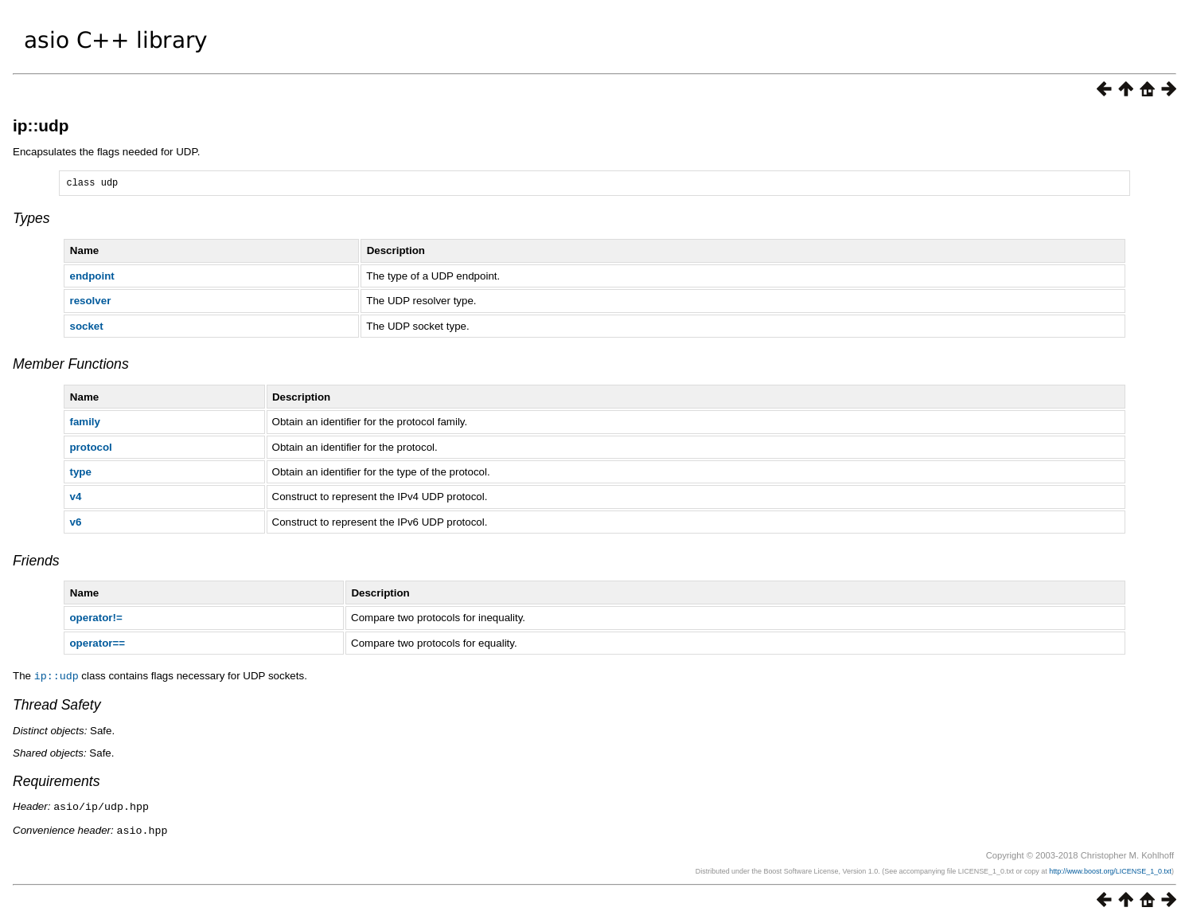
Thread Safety (57, 706)
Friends (36, 563)
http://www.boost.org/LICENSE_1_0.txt (1110, 871)
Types (31, 221)
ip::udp (40, 125)
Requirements (56, 783)
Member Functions (71, 366)
